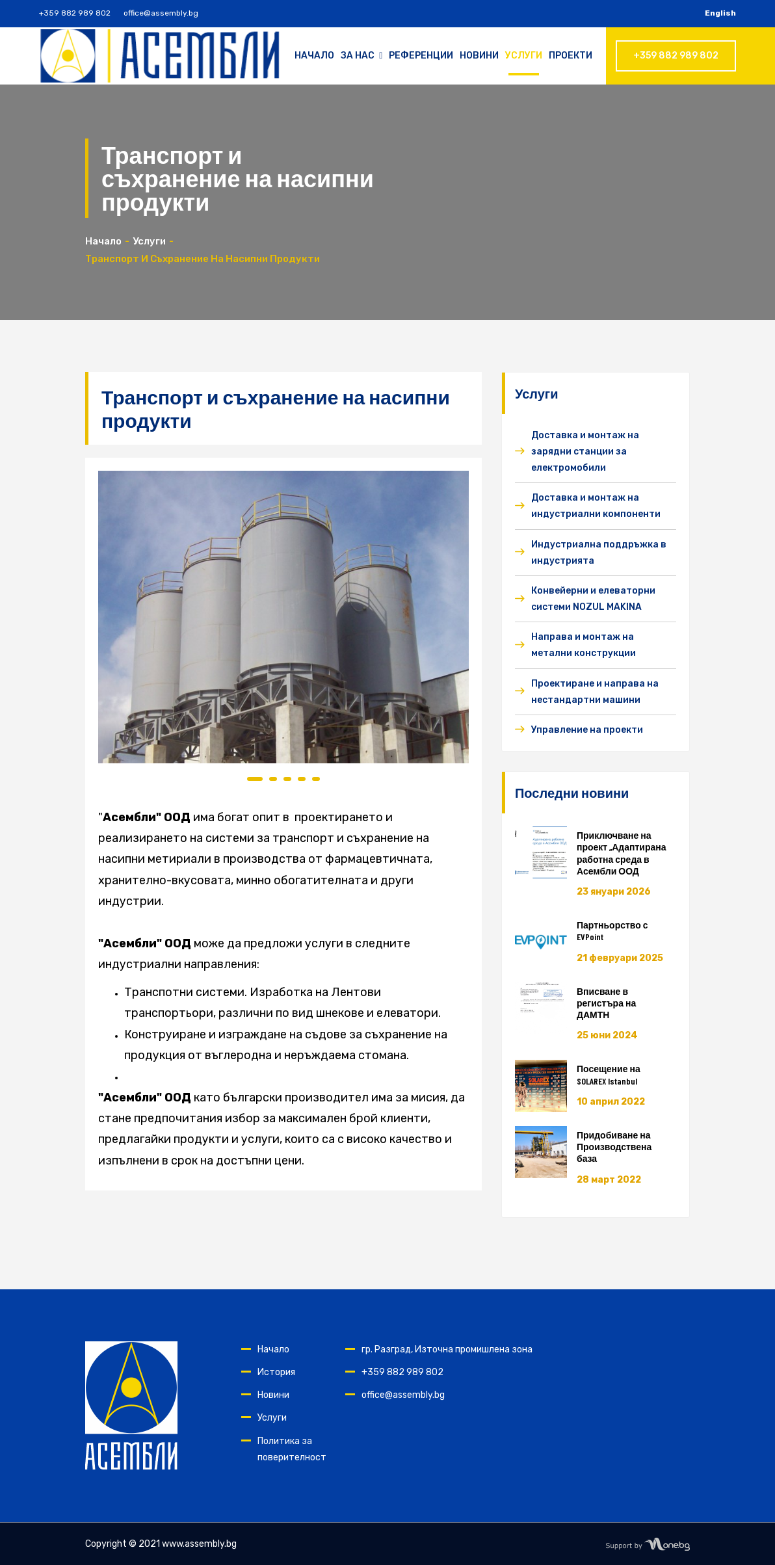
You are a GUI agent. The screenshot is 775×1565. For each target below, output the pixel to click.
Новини (479, 55)
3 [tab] (287, 779)
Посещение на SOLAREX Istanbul (608, 1074)
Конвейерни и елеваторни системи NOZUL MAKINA (593, 598)
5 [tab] (316, 779)
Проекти (570, 55)
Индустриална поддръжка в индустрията (598, 552)
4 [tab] (302, 779)
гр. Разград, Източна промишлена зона (446, 1349)
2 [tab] (273, 779)
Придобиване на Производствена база (614, 1146)
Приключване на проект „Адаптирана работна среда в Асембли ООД (621, 853)
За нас (362, 55)
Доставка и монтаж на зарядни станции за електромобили (585, 451)
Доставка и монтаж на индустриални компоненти (596, 505)
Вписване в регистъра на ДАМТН (606, 1003)
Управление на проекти (587, 729)
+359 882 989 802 (75, 13)
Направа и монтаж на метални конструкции (583, 645)
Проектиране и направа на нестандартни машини (595, 691)
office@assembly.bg (161, 13)
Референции (421, 55)
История (276, 1372)
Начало (314, 55)
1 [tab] (255, 779)
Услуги (523, 55)
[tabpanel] (283, 617)
